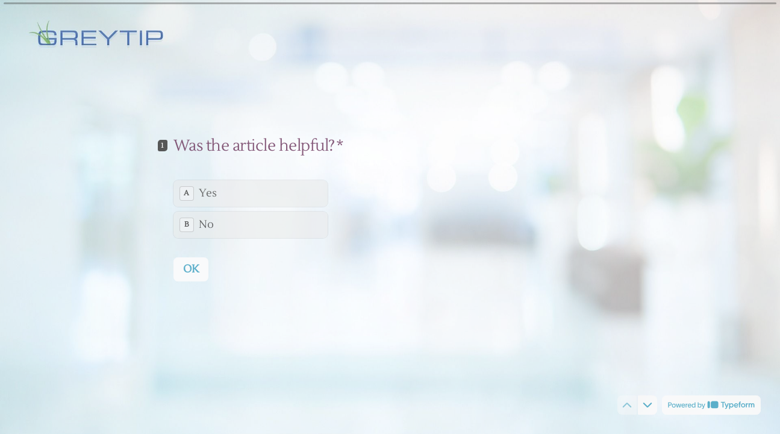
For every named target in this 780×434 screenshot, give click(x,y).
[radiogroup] (250, 208)
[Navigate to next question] (647, 405)
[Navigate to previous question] (627, 405)
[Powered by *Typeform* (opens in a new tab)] (711, 405)
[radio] (250, 193)
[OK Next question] (190, 269)
